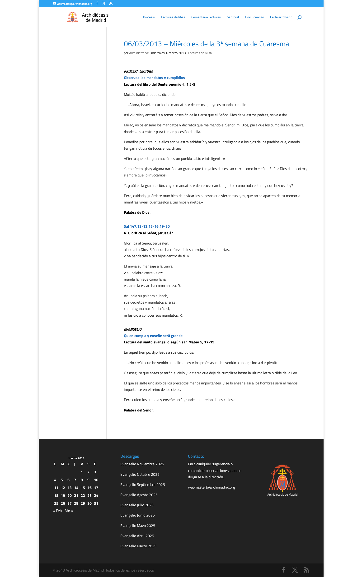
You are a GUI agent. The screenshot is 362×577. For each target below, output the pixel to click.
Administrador (139, 52)
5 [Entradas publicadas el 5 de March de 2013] (62, 480)
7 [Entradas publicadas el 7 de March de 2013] (75, 480)
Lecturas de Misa (173, 17)
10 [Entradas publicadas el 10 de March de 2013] (96, 480)
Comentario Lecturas (206, 17)
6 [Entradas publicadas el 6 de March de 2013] (68, 480)
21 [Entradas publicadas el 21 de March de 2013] (76, 495)
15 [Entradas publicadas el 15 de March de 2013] (83, 487)
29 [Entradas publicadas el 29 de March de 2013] (83, 503)
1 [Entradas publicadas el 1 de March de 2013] (82, 472)
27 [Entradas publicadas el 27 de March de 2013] (69, 503)
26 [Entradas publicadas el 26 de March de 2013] (63, 503)
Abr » (69, 510)
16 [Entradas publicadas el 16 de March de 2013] (89, 487)
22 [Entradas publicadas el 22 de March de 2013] (83, 495)
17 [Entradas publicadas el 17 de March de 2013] (96, 487)
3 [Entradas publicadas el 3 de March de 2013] (95, 472)
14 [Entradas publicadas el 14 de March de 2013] (76, 487)
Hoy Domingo (254, 17)
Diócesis (149, 17)
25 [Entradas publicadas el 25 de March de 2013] (56, 503)
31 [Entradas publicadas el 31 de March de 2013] (96, 503)
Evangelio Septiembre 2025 (142, 484)
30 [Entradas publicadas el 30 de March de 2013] (89, 503)
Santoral (233, 17)
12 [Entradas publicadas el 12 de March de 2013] (63, 487)
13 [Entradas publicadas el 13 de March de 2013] (69, 487)
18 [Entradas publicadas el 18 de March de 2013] (56, 495)
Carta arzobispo (281, 17)
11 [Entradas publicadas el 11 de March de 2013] (56, 487)
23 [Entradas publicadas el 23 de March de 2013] (89, 495)
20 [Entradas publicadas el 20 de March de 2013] (69, 495)
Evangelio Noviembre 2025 (142, 464)
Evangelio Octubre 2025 (140, 474)
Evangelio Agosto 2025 (139, 495)
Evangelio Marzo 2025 (138, 546)
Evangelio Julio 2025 (137, 505)
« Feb (57, 510)
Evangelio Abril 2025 (137, 536)
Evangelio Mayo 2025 (137, 525)
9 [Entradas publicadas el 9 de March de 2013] (88, 480)
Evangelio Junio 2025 (137, 515)
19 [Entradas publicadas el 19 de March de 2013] (63, 495)
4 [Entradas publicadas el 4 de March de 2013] (55, 480)
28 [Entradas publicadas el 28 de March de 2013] (76, 503)
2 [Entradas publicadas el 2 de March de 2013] (88, 472)
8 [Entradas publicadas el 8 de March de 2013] (82, 480)
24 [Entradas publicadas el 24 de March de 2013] (96, 495)
